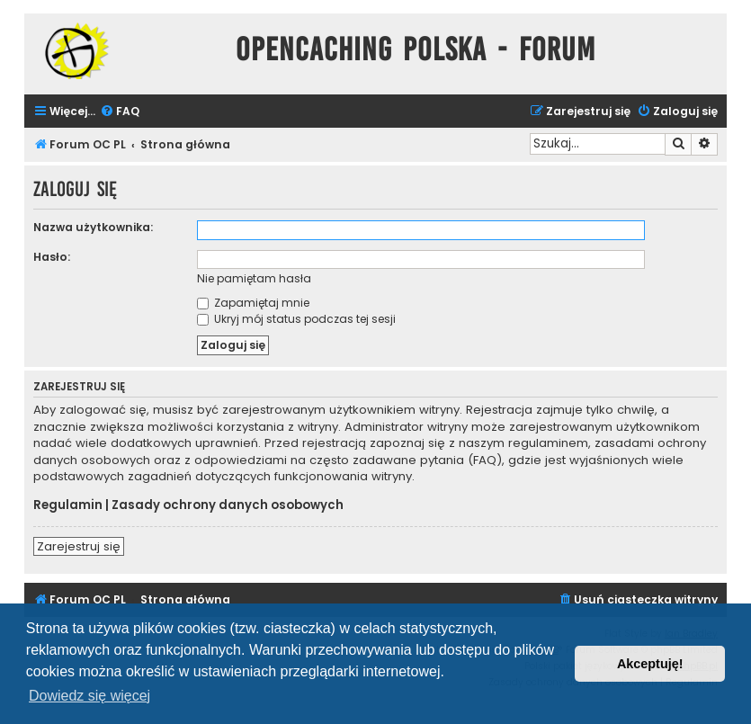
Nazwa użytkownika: (93, 227)
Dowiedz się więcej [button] (89, 695)
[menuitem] (119, 112)
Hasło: (51, 256)
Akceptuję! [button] (650, 664)
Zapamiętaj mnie (253, 302)
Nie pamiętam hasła (254, 278)
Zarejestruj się (79, 546)
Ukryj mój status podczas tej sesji (296, 318)
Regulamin (68, 505)
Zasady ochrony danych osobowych (228, 505)
